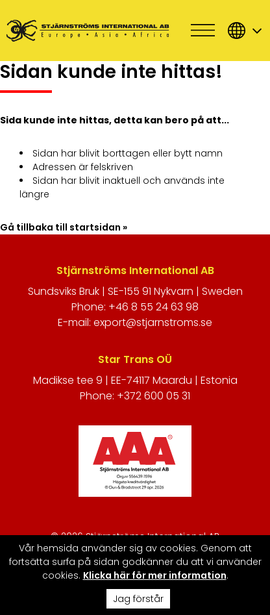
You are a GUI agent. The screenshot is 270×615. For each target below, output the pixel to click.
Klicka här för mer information (155, 575)
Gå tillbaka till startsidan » (63, 227)
